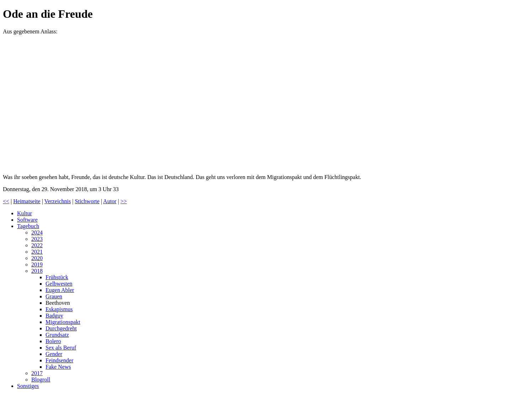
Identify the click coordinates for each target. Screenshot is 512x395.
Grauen (54, 296)
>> (124, 201)
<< (6, 201)
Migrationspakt (63, 322)
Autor (109, 201)
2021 (37, 252)
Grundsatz (57, 335)
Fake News (58, 367)
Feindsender (59, 360)
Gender (54, 354)
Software (27, 220)
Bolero (53, 341)
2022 (37, 245)
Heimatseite (26, 201)
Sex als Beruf (61, 348)
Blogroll (40, 380)
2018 (37, 271)
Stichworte (87, 201)
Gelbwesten (59, 284)
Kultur (24, 213)
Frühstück (57, 277)
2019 (37, 264)
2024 (37, 232)
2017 (37, 373)
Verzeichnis (57, 201)
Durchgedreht (61, 328)
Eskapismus (59, 309)
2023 (37, 239)
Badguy (54, 316)
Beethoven (58, 303)
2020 (37, 258)
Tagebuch (28, 226)
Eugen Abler (60, 290)
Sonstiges (28, 386)
